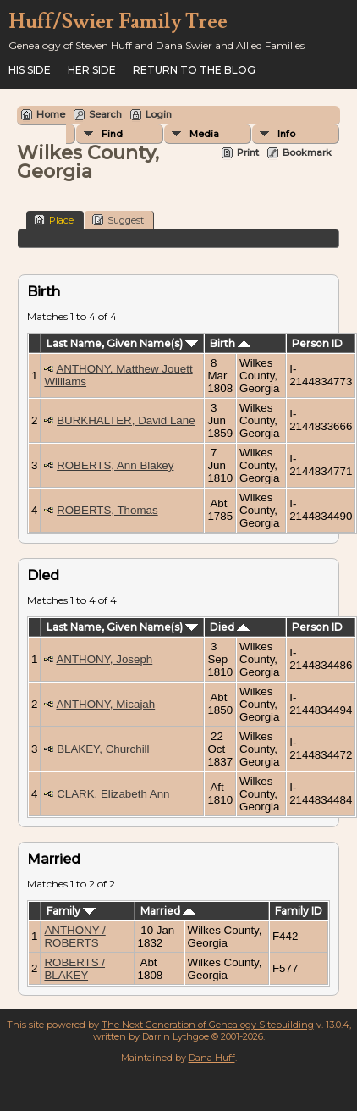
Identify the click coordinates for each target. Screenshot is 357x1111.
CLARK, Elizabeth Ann (113, 794)
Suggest (118, 219)
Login (159, 114)
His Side (29, 70)
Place (54, 219)
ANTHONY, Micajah (105, 704)
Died (230, 627)
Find (112, 134)
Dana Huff (212, 1058)
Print (248, 152)
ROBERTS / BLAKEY (74, 968)
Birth (230, 343)
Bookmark (307, 152)
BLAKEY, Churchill (103, 749)
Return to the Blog (194, 70)
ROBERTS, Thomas (107, 510)
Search (105, 114)
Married (167, 910)
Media (204, 134)
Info (286, 134)
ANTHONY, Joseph (104, 659)
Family (71, 910)
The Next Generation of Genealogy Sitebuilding (208, 1025)
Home (50, 114)
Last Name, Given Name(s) (122, 343)
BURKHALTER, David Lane (126, 420)
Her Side (92, 70)
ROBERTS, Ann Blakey (115, 465)
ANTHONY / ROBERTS (74, 936)
